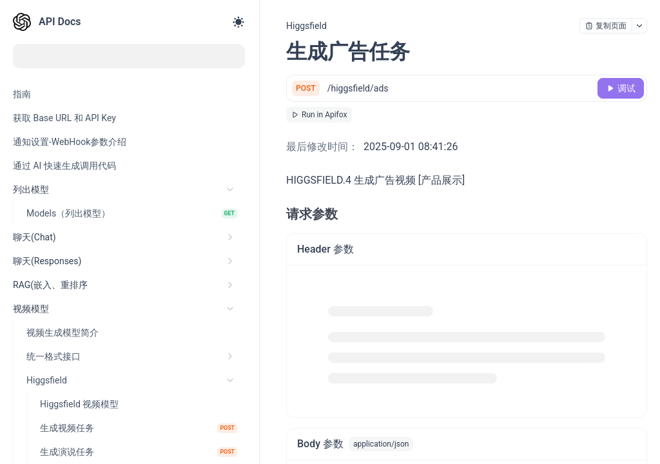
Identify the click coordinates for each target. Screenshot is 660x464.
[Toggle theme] (238, 22)
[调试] (620, 88)
